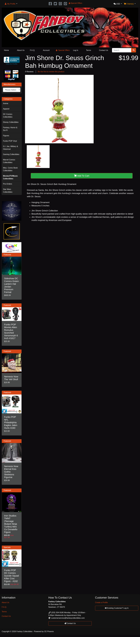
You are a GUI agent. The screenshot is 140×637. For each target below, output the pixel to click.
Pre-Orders (7, 184)
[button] (11, 4)
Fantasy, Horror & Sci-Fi (10, 129)
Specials (7, 547)
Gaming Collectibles (11, 154)
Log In (75, 50)
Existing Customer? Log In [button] (117, 608)
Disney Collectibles (10, 122)
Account (46, 50)
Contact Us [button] (70, 623)
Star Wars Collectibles (7, 190)
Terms (88, 50)
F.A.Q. (32, 50)
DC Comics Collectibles (7, 115)
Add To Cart (81, 175)
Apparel (6, 109)
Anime (5, 103)
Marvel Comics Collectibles (9, 161)
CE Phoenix (49, 631)
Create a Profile (101, 602)
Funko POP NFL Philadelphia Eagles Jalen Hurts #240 (10, 422)
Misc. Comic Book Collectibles (10, 169)
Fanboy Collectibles (24, 631)
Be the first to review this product (51, 72)
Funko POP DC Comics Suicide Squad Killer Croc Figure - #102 (11, 575)
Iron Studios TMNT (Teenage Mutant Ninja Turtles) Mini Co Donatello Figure (10, 523)
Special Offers (63, 50)
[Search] (121, 50)
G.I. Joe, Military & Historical (10, 147)
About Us (21, 50)
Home (6, 50)
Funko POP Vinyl (10, 141)
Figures (6, 136)
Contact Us (103, 50)
